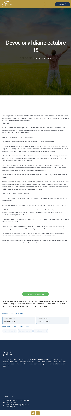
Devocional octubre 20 (52, 319)
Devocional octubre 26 (10, 331)
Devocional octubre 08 (25, 331)
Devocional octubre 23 (41, 331)
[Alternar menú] (45, 4)
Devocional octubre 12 (19, 319)
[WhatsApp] (33, 413)
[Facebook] (38, 413)
